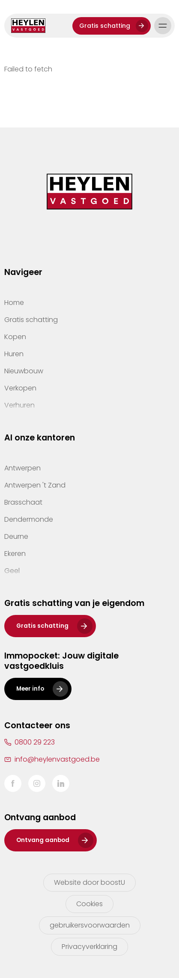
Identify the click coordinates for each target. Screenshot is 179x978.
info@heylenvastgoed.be (57, 759)
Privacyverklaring (89, 946)
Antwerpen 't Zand (35, 485)
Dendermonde (28, 519)
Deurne (16, 536)
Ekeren (15, 553)
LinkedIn (60, 783)
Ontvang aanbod (42, 840)
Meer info (30, 689)
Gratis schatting (104, 25)
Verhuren (19, 405)
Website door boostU (89, 882)
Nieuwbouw (23, 371)
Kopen (15, 337)
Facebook (12, 783)
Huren (14, 354)
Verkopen (20, 388)
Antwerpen (22, 468)
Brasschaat (23, 502)
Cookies (89, 904)
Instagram (36, 783)
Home (14, 302)
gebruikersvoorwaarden (90, 925)
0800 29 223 (35, 742)
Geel (12, 571)
